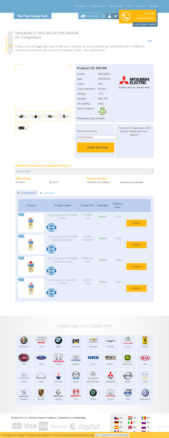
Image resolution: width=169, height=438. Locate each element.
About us (140, 6)
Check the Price (97, 147)
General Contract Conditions (42, 417)
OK (97, 435)
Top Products (116, 6)
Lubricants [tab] (47, 192)
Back (150, 36)
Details (136, 223)
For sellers (80, 6)
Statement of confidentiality (72, 417)
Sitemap (153, 6)
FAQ (129, 6)
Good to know (97, 6)
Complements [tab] (26, 192)
